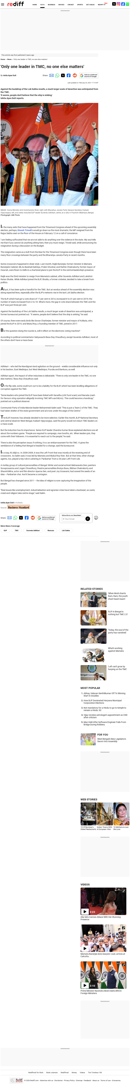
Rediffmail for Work (35, 1073)
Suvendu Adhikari (33, 531)
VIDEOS (85, 884)
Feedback (87, 1081)
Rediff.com (34, 1081)
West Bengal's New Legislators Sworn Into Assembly (111, 740)
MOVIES (61, 5)
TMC (16, 531)
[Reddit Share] (74, 75)
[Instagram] (118, 4)
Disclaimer (58, 1081)
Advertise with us (46, 1081)
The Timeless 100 (95, 1073)
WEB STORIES (89, 799)
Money (74, 1073)
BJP (5, 531)
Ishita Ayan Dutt (9, 75)
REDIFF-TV (101, 5)
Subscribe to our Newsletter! (71, 515)
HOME (34, 5)
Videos (82, 1073)
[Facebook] (123, 4)
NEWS (42, 5)
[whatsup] (127, 4)
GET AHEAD (90, 5)
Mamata (51, 531)
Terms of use (106, 1081)
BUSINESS (51, 5)
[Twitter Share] (62, 75)
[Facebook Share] (68, 75)
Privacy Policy (69, 1081)
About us (95, 1081)
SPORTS (80, 5)
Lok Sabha (66, 531)
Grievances (116, 1081)
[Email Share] (51, 75)
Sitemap (79, 1081)
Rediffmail (65, 1073)
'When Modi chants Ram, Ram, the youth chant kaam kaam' (118, 596)
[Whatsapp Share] (57, 75)
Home (3, 59)
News (9, 59)
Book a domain (52, 1073)
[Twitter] (114, 4)
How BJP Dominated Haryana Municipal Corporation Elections (103, 701)
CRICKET (71, 5)
